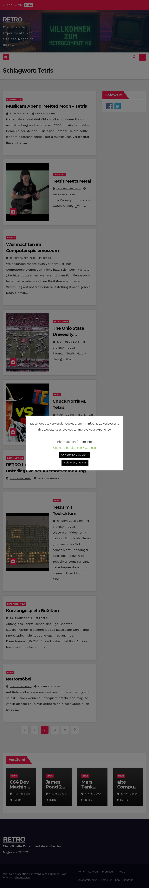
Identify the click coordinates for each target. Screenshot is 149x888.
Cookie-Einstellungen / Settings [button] (74, 448)
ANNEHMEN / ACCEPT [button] (74, 454)
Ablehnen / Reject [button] (75, 462)
